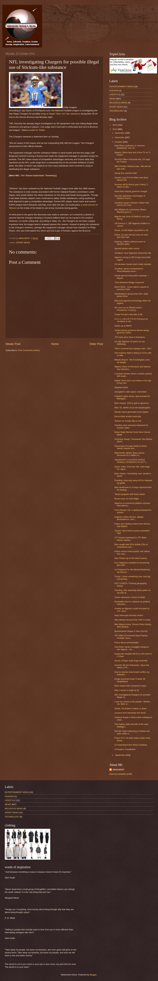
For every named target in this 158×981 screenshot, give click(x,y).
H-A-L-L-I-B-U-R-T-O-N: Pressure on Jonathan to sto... (131, 320)
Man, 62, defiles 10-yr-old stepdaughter (132, 407)
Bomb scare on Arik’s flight (126, 498)
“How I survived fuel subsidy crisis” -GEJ (132, 348)
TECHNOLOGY (116, 111)
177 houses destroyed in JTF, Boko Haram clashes (130, 538)
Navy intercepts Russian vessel (128, 615)
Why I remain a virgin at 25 (126, 690)
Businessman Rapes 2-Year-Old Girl (130, 631)
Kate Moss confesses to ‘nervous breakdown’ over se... (129, 146)
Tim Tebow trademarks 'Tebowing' (38, 175)
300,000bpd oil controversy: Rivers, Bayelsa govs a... (130, 210)
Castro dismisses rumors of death (129, 597)
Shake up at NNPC (123, 326)
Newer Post (13, 344)
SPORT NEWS (23, 242)
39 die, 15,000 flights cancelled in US (131, 230)
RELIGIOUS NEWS (118, 102)
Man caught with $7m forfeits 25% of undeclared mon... (131, 545)
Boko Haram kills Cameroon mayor (130, 686)
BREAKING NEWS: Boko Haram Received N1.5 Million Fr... (129, 454)
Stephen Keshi (121, 387)
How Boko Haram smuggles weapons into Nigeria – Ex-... (131, 648)
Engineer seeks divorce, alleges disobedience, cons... (128, 518)
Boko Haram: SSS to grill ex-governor (131, 403)
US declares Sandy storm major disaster (132, 264)
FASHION (113, 90)
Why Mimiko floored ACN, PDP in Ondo (132, 620)
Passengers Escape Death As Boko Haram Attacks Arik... (130, 447)
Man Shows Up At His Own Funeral (130, 558)
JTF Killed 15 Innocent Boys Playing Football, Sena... (130, 636)
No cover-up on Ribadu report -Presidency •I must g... (128, 308)
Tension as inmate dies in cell (127, 421)
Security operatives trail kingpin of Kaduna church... (129, 197)
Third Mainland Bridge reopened (129, 282)
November (120, 137)
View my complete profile (120, 774)
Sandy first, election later (125, 173)
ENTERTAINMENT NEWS (121, 86)
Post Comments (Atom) (29, 350)
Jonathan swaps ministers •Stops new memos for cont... (131, 204)
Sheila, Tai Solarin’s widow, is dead (130, 708)
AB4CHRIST (118, 769)
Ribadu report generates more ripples (131, 412)
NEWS (112, 98)
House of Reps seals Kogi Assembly (130, 660)
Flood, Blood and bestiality (126, 642)
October (119, 142)
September (120, 755)
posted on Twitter (37, 130)
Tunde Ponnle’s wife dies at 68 (128, 314)
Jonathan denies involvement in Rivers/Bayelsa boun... (128, 269)
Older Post (96, 344)
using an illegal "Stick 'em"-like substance (60, 114)
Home (55, 344)
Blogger (93, 974)
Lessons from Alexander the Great (130, 713)
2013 (115, 125)
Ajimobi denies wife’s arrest (126, 248)
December (120, 133)
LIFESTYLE (114, 94)
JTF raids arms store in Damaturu (129, 337)
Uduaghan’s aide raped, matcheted (130, 392)
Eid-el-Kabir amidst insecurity (127, 416)
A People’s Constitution (124, 749)
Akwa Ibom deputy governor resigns (130, 191)
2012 (115, 129)
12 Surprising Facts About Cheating (130, 745)
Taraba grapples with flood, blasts (129, 494)
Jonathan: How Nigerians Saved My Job (132, 253)
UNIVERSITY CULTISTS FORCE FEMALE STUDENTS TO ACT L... (131, 461)
